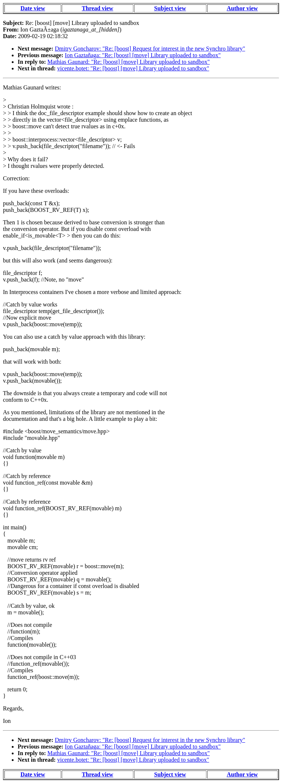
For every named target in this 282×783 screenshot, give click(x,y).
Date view (33, 8)
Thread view (97, 8)
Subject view (170, 8)
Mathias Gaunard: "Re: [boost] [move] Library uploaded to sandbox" (128, 62)
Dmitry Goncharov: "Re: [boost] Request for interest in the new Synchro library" (150, 48)
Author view (242, 8)
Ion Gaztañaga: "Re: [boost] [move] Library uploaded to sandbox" (143, 55)
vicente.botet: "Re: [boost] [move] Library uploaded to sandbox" (133, 68)
